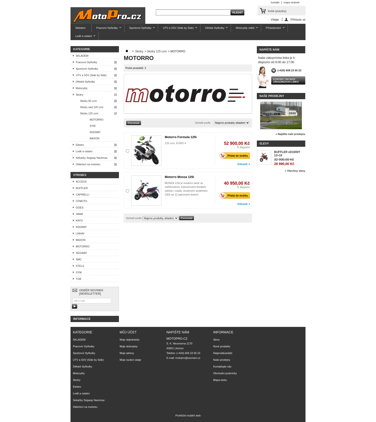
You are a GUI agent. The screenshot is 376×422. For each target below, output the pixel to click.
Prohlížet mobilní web (187, 415)
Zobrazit (242, 164)
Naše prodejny (271, 96)
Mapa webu (220, 380)
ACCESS (81, 181)
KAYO (79, 220)
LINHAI (80, 233)
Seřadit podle (203, 122)
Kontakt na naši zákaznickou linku (286, 80)
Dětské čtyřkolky (214, 29)
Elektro (80, 144)
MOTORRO (96, 119)
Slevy (264, 143)
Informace (82, 319)
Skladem (80, 27)
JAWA (79, 214)
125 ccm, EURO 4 (175, 143)
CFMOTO (81, 201)
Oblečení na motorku (88, 164)
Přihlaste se (298, 19)
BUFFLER (82, 188)
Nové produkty (221, 346)
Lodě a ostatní (82, 37)
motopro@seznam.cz (187, 357)
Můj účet (128, 332)
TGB (78, 278)
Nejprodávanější (222, 353)
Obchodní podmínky (225, 373)
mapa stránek (291, 2)
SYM (92, 125)
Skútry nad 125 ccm (91, 107)
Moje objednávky (130, 339)
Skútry (79, 94)
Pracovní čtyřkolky (106, 29)
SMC (79, 259)
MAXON (94, 138)
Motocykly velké (244, 29)
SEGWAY (81, 252)
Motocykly (82, 88)
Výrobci (79, 175)
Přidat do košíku (235, 156)
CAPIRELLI (82, 194)
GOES (79, 207)
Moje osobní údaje (130, 359)
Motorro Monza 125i (179, 177)
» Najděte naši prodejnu (290, 134)
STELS (80, 265)
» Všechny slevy (295, 170)
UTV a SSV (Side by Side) (177, 29)
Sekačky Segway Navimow (91, 157)
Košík (277, 11)
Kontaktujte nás (222, 366)
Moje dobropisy (129, 346)
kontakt (275, 2)
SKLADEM (82, 55)
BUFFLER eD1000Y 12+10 (287, 153)
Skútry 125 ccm (89, 113)
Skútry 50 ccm (88, 100)
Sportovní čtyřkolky (139, 29)
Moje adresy (127, 353)
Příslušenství (273, 29)
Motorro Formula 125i (181, 137)
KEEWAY (95, 132)
